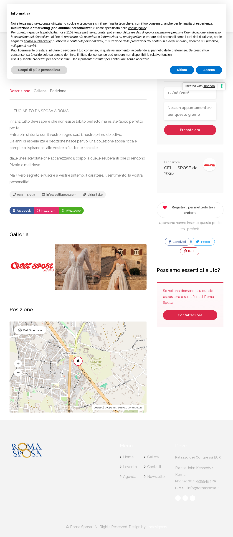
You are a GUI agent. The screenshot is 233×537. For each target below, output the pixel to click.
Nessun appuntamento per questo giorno (188, 111)
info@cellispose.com (59, 195)
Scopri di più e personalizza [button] (39, 70)
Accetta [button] (209, 70)
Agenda (129, 477)
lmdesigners (157, 527)
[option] (78, 267)
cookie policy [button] (137, 28)
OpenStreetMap (117, 407)
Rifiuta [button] (182, 70)
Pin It (189, 251)
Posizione (57, 91)
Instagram (46, 211)
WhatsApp (71, 211)
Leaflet (98, 407)
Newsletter (156, 477)
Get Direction (32, 330)
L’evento (130, 467)
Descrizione (20, 91)
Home (128, 457)
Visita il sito (93, 195)
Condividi (177, 241)
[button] (18, 364)
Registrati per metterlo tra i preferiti (189, 209)
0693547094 (24, 195)
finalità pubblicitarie (37, 41)
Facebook (22, 211)
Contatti (154, 467)
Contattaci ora (190, 315)
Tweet (202, 241)
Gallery (153, 457)
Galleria (39, 91)
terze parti (81, 32)
